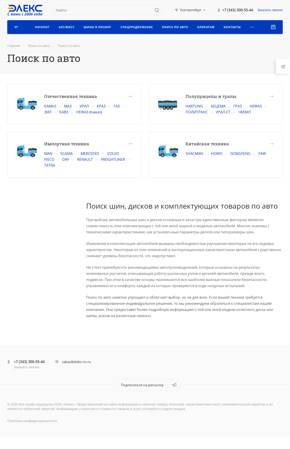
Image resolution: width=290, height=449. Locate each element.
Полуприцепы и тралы (211, 96)
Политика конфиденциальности (32, 421)
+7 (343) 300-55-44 (237, 9)
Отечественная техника (70, 96)
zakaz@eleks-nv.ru (76, 361)
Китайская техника (207, 143)
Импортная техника (66, 143)
